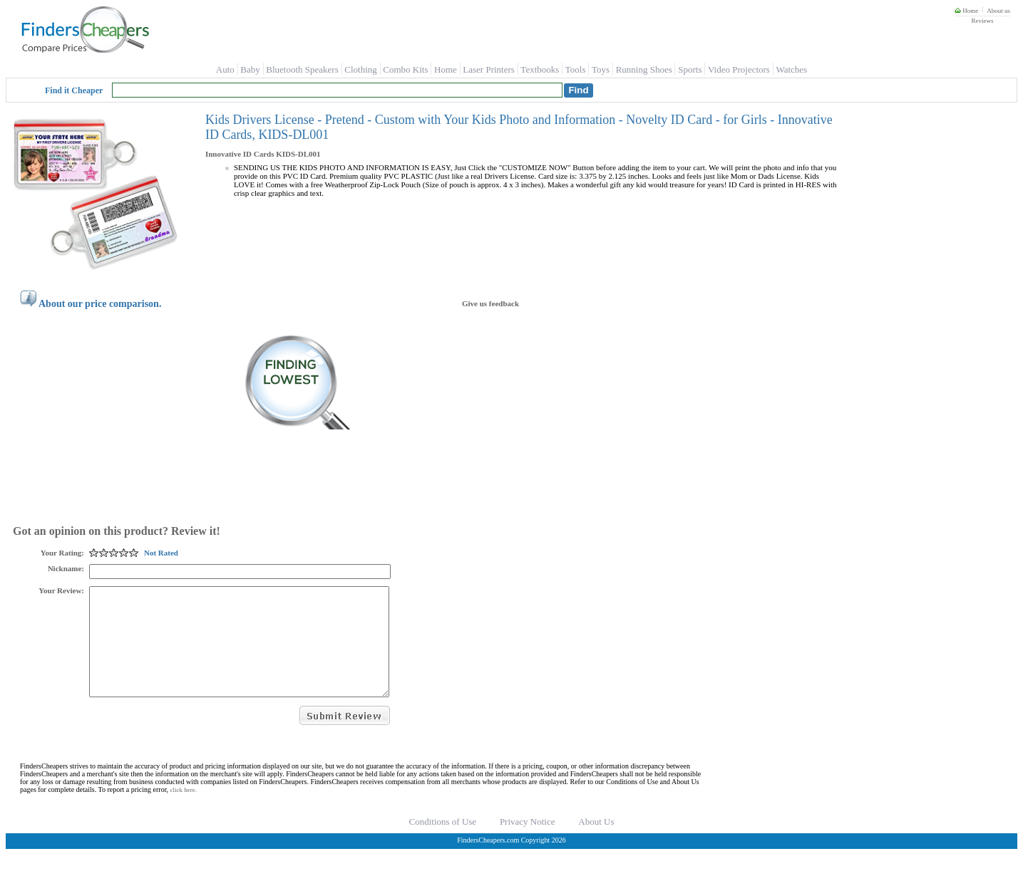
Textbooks (539, 69)
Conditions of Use (443, 843)
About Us (596, 843)
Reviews (982, 20)
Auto (225, 69)
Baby (249, 69)
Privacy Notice (527, 843)
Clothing (360, 69)
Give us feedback (490, 303)
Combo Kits (405, 69)
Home (966, 10)
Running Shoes (644, 69)
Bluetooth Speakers (302, 69)
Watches (791, 69)
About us (998, 10)
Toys (601, 69)
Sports (689, 69)
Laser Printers (489, 69)
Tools (575, 69)
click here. (183, 811)
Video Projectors (739, 69)
